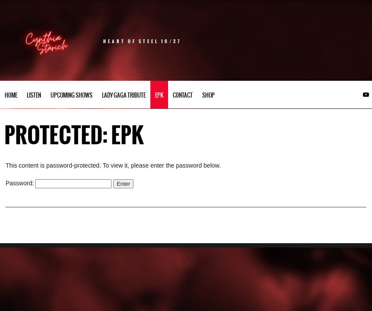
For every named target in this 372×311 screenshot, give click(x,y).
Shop (208, 95)
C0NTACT (183, 95)
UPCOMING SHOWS (71, 95)
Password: (58, 183)
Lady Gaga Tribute (124, 95)
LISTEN (34, 95)
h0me (11, 95)
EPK (159, 95)
